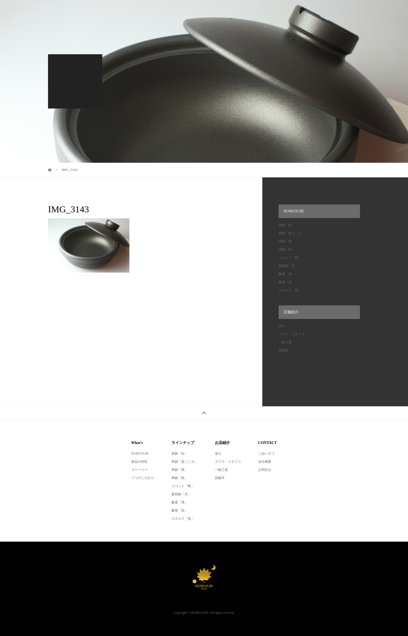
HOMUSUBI (140, 453)
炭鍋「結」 (287, 225)
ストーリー (139, 470)
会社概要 (264, 462)
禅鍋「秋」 (287, 249)
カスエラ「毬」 (290, 290)
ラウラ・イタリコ (292, 334)
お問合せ (264, 470)
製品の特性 (139, 462)
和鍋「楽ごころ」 (292, 233)
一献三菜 (285, 342)
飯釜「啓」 (287, 274)
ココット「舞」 (290, 258)
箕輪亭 (283, 350)
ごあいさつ (266, 453)
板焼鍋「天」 (288, 266)
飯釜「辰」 (287, 282)
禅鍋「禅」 (287, 241)
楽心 (282, 326)
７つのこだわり (142, 478)
